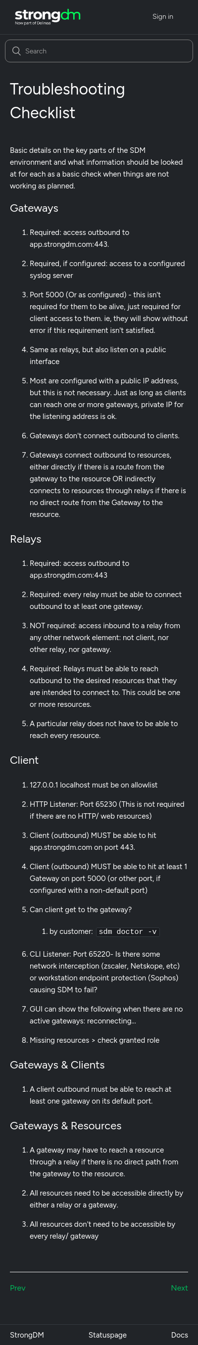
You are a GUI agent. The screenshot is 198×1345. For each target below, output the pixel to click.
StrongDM (27, 1334)
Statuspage (108, 1334)
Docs (179, 1334)
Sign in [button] (162, 16)
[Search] (99, 51)
